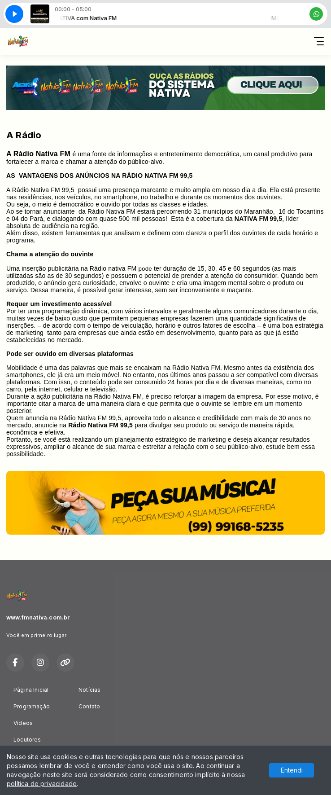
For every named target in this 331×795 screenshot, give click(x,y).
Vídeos (23, 723)
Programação (31, 706)
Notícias (89, 689)
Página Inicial (31, 689)
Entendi (292, 770)
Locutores (27, 739)
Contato (89, 706)
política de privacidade (42, 783)
